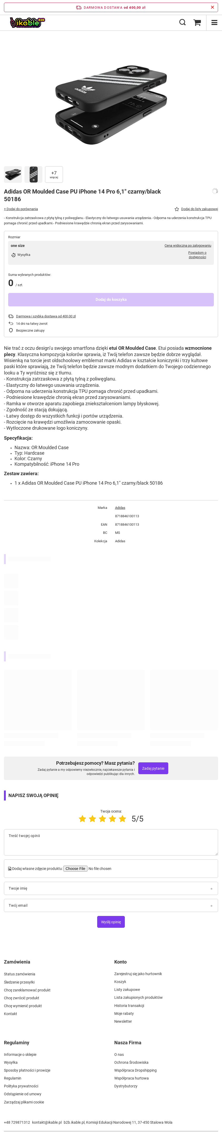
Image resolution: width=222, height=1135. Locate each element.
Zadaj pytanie (153, 768)
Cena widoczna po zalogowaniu (188, 245)
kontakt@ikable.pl (47, 1122)
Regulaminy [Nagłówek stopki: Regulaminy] (16, 1042)
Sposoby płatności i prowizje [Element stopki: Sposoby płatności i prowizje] (27, 1070)
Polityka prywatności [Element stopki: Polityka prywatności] (21, 1086)
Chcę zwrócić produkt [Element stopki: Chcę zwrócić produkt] (21, 997)
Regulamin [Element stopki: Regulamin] (12, 1078)
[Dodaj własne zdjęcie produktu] (99, 868)
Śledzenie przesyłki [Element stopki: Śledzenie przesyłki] (19, 982)
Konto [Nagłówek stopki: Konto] (120, 962)
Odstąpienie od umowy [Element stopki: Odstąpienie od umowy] (22, 1094)
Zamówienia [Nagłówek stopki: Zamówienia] (17, 962)
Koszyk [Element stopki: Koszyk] (120, 982)
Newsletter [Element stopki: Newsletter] (123, 1021)
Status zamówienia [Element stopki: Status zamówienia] (19, 974)
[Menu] (214, 23)
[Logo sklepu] (27, 22)
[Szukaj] (182, 23)
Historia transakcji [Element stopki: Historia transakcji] (129, 1006)
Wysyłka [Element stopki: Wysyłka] (11, 1062)
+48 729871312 (17, 1122)
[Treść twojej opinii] (111, 842)
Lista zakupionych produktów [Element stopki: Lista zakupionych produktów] (138, 997)
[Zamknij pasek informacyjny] (212, 7)
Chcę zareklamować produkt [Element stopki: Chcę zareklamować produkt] (27, 989)
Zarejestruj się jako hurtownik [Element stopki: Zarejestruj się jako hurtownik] (138, 974)
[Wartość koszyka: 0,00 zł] (197, 23)
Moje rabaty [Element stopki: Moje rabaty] (124, 1013)
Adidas (120, 508)
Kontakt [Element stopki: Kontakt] (10, 1013)
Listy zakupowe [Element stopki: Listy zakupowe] (127, 989)
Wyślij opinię (111, 922)
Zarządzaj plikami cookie (24, 1102)
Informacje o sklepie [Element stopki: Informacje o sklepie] (20, 1054)
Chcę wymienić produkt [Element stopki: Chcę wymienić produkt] (23, 1006)
